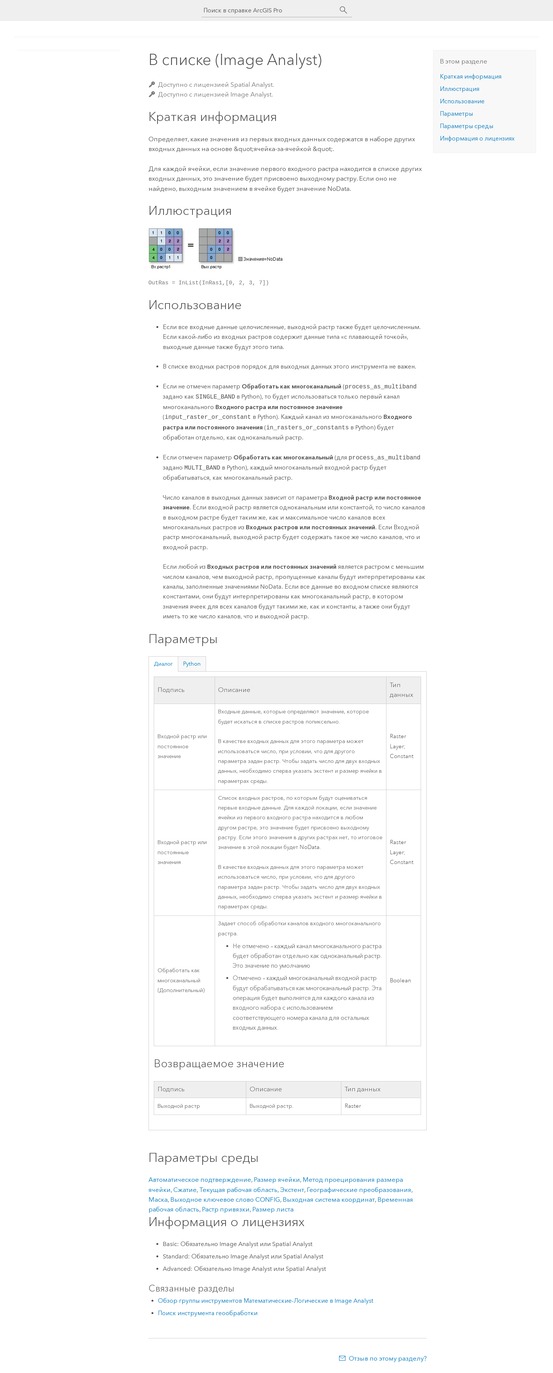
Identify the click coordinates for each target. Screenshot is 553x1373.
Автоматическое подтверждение (199, 1179)
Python (192, 663)
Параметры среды (466, 126)
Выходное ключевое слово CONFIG (225, 1199)
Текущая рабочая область (238, 1189)
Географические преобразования (359, 1189)
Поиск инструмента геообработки (208, 1313)
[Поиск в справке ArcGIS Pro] (269, 10)
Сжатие (185, 1189)
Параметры (456, 113)
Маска (158, 1199)
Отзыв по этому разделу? (388, 1358)
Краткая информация (470, 76)
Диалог (163, 663)
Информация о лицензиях (477, 138)
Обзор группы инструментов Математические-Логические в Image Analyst (265, 1300)
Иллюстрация (459, 88)
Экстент (292, 1189)
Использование (462, 101)
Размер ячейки (277, 1179)
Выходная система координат (329, 1199)
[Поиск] (343, 10)
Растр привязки (226, 1209)
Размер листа (273, 1209)
